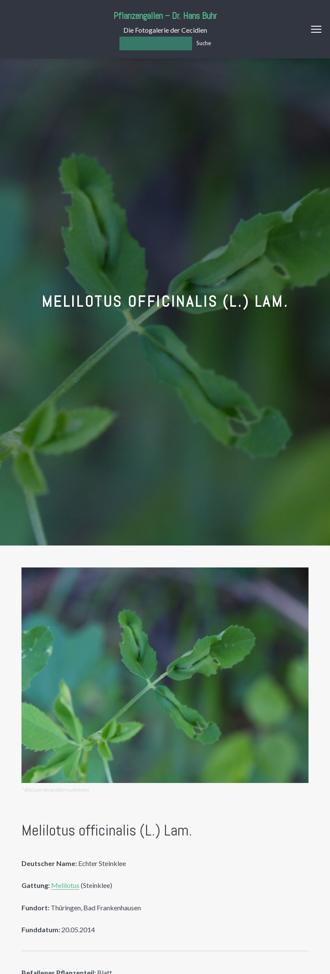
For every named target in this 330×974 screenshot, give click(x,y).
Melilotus (65, 885)
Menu (316, 29)
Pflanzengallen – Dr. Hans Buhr (165, 16)
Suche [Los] (203, 43)
